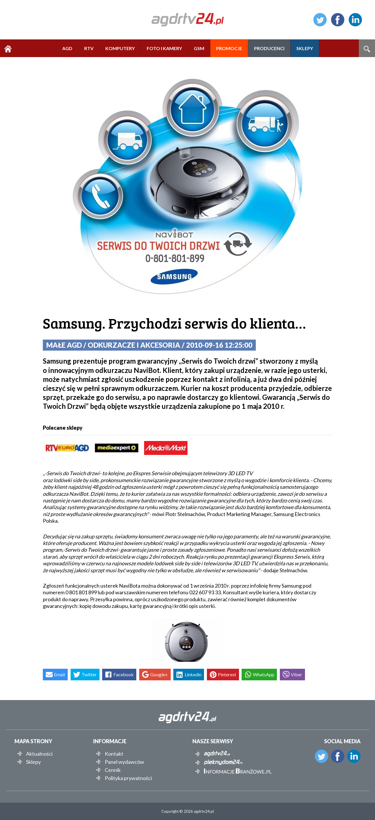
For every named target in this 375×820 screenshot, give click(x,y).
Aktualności (39, 753)
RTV (88, 48)
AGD (67, 48)
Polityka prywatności (128, 778)
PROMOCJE (229, 48)
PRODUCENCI (269, 48)
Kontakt (114, 753)
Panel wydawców (124, 762)
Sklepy (33, 762)
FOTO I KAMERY (164, 48)
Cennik (113, 770)
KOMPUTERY (120, 48)
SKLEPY (304, 48)
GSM (199, 48)
